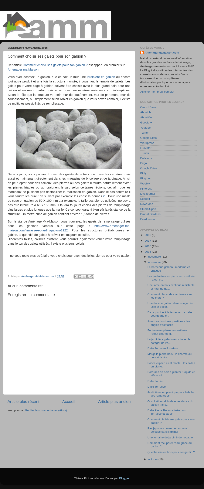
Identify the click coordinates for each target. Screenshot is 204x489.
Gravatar (146, 148)
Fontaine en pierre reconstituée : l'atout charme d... (168, 332)
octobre (153, 459)
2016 (148, 246)
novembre (155, 262)
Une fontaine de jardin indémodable (170, 437)
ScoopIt (145, 198)
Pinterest (146, 188)
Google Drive (148, 168)
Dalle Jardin (155, 381)
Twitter (144, 132)
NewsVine (146, 204)
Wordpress (147, 143)
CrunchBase (148, 107)
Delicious (146, 158)
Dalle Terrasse (156, 386)
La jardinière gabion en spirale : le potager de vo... (169, 341)
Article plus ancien (114, 401)
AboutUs (145, 112)
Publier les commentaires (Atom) (46, 410)
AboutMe (146, 117)
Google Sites (148, 137)
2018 (148, 235)
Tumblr (144, 153)
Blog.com (146, 178)
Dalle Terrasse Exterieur (162, 348)
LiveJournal (147, 193)
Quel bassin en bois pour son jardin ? (171, 452)
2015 (148, 251)
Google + (146, 122)
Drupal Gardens (150, 214)
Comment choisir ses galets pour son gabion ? (55, 65)
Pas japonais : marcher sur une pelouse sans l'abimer (167, 430)
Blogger (124, 478)
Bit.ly (143, 173)
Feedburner (147, 219)
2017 (148, 240)
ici (104, 196)
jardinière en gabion (101, 77)
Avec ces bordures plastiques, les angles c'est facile (168, 323)
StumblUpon (148, 209)
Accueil (68, 401)
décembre (155, 256)
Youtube (145, 127)
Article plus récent (23, 401)
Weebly (145, 183)
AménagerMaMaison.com (161, 52)
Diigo (143, 163)
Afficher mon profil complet (157, 91)
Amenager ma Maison (23, 69)
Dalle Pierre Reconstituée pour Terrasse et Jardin (167, 412)
